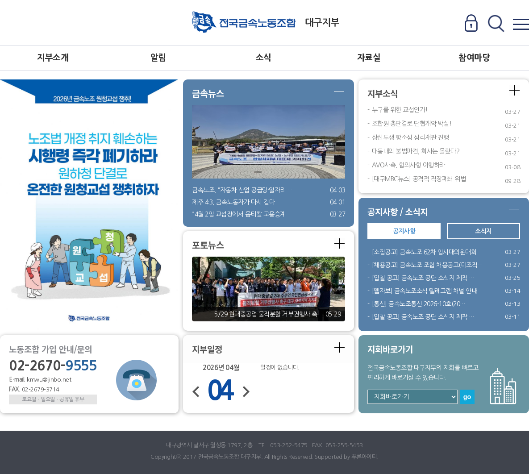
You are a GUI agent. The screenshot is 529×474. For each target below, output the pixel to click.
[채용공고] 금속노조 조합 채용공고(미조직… (427, 265)
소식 (263, 58)
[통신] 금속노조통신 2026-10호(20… (419, 304)
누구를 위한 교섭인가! (400, 110)
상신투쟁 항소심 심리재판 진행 (410, 137)
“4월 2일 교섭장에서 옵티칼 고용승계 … (242, 214)
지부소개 (52, 58)
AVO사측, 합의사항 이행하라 (408, 165)
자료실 (369, 58)
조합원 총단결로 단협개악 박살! (412, 124)
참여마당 (474, 58)
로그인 (471, 24)
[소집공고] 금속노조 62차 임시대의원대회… (427, 252)
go (467, 396)
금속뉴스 (208, 93)
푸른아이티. (365, 457)
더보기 (339, 91)
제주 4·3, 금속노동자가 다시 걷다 (233, 202)
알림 (158, 58)
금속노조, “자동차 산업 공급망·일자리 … (242, 190)
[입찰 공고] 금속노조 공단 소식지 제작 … (423, 278)
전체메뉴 (520, 24)
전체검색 (495, 24)
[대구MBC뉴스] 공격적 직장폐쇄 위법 (419, 179)
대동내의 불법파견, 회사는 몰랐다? (416, 151)
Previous (219, 209)
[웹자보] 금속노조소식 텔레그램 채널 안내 (424, 291)
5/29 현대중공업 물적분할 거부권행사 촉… (268, 314)
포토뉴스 (208, 244)
